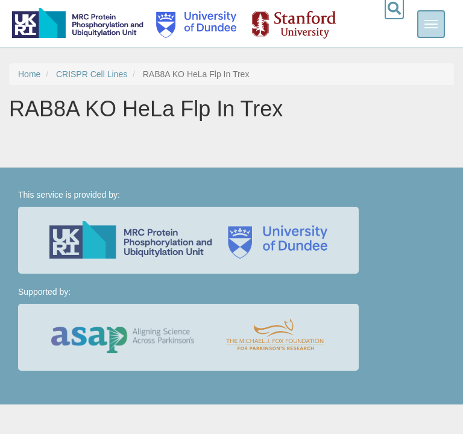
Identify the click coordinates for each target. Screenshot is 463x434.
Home (29, 74)
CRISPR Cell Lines (91, 74)
